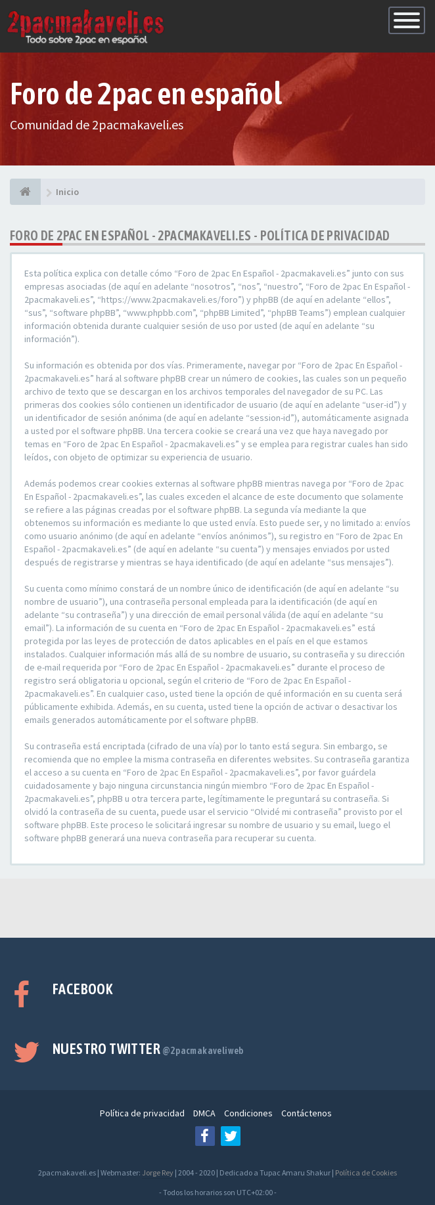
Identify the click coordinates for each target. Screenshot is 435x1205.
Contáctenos (306, 1113)
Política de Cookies (366, 1172)
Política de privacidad (142, 1113)
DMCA (204, 1113)
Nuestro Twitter (148, 1048)
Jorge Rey (157, 1172)
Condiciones (248, 1113)
